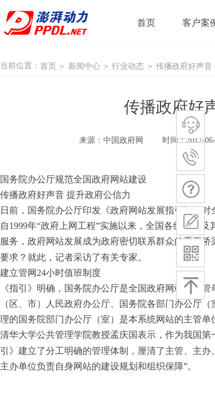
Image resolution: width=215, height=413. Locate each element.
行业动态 (128, 66)
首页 (48, 66)
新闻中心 (84, 66)
